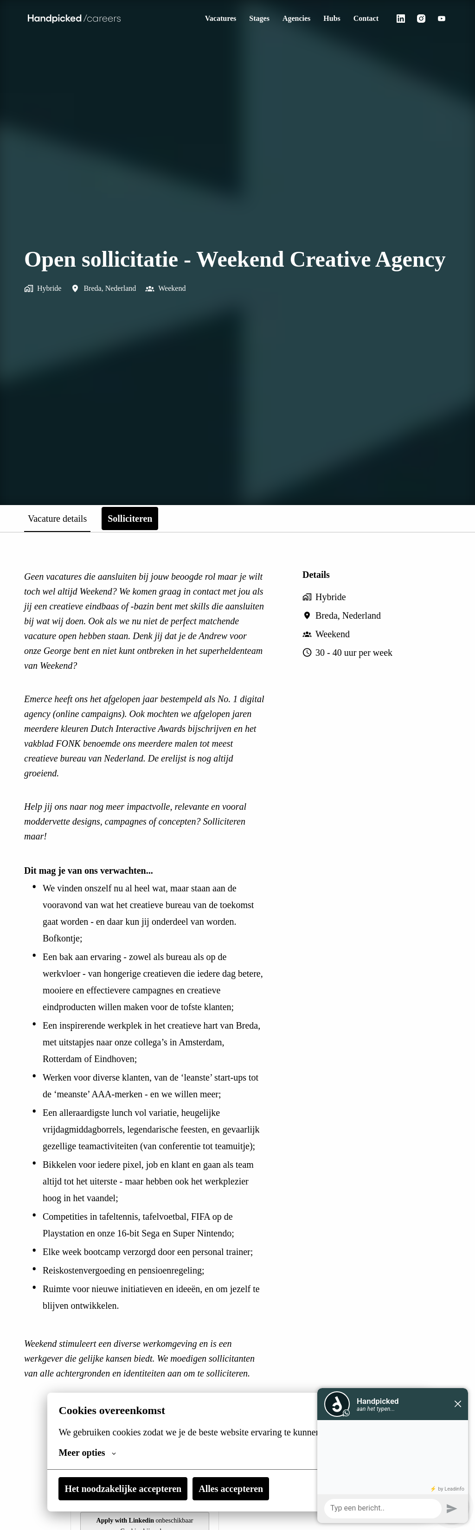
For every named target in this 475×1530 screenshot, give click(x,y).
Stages (251, 18)
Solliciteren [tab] (142, 518)
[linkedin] (401, 18)
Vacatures (208, 18)
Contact (364, 18)
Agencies (291, 18)
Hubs (328, 18)
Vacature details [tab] (63, 518)
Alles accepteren (242, 1489)
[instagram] (421, 18)
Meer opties (88, 1452)
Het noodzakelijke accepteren (127, 1489)
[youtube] (441, 18)
